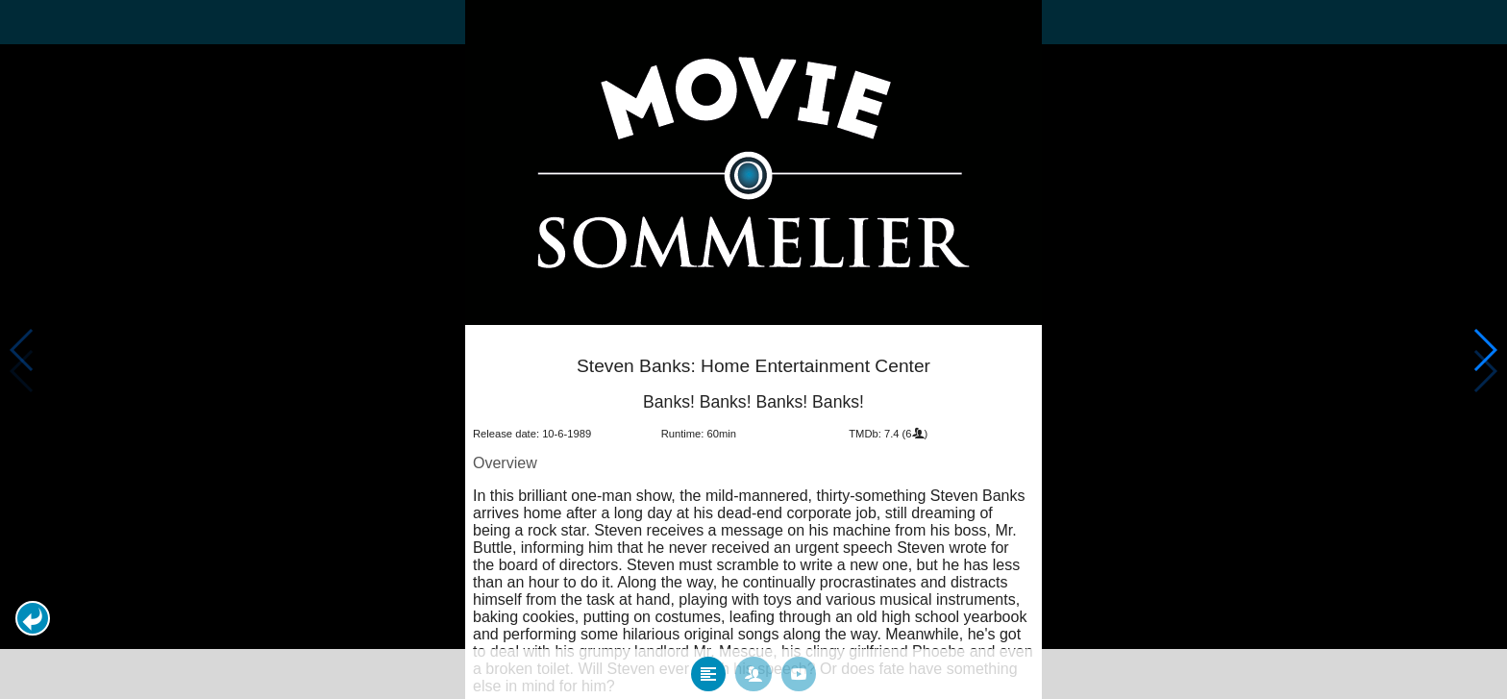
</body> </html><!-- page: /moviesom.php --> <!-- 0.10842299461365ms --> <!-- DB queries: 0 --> (753, 349)
